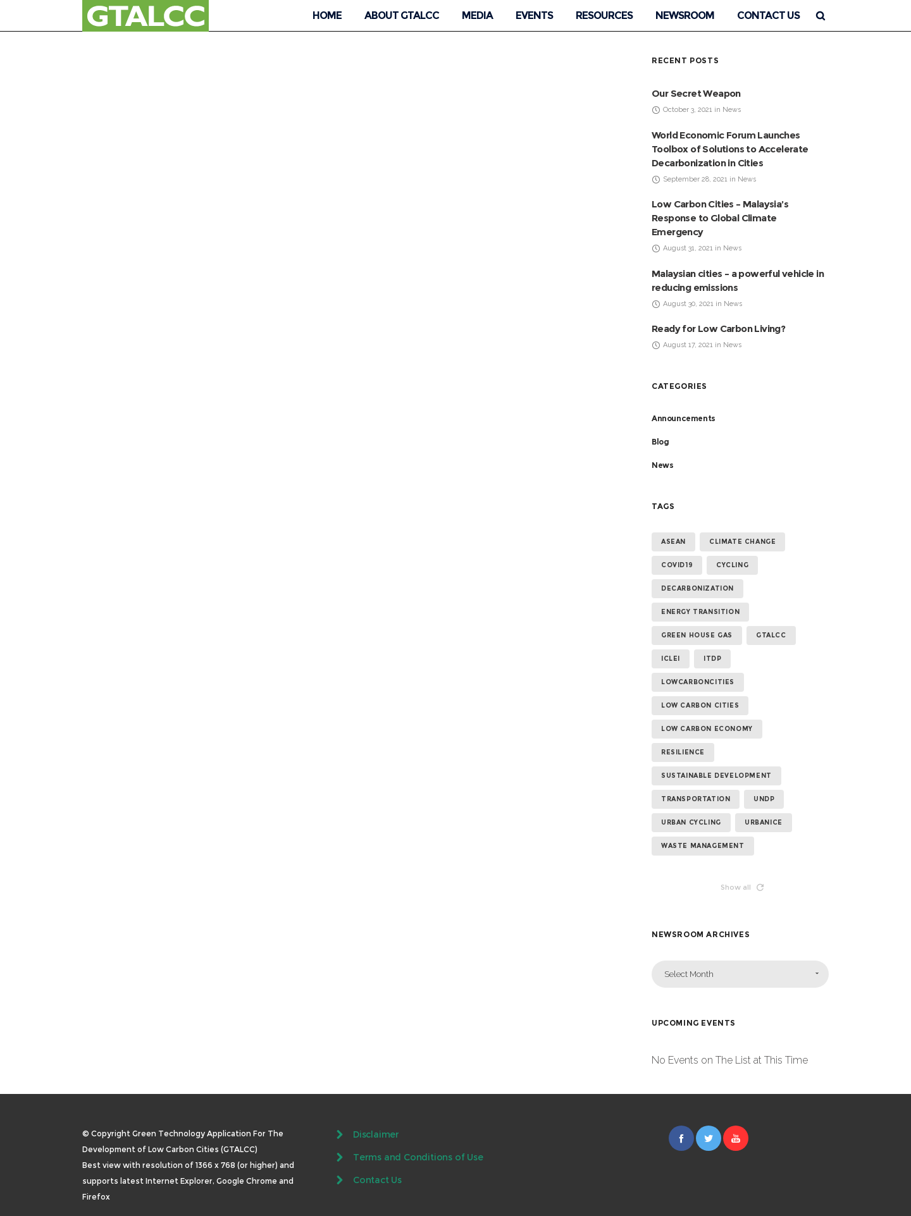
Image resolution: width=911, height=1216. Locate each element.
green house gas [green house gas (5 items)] (697, 635)
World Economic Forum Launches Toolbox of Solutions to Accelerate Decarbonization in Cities (730, 149)
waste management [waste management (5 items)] (703, 846)
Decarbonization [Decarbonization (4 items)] (697, 588)
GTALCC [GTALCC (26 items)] (771, 635)
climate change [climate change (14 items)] (742, 541)
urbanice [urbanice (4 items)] (764, 822)
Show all (742, 887)
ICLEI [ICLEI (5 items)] (670, 658)
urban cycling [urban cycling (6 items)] (691, 822)
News (662, 465)
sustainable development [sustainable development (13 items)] (716, 775)
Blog (660, 441)
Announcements (684, 418)
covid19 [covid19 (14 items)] (677, 565)
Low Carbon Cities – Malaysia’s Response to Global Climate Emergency (720, 218)
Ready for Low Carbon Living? (718, 328)
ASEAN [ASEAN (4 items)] (673, 541)
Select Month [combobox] (689, 974)
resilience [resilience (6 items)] (683, 752)
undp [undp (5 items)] (763, 799)
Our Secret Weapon (696, 93)
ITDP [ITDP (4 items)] (712, 658)
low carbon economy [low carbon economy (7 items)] (707, 729)
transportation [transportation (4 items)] (695, 799)
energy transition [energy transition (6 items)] (700, 612)
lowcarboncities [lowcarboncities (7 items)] (697, 682)
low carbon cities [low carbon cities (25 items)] (700, 705)
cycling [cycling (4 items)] (732, 565)
